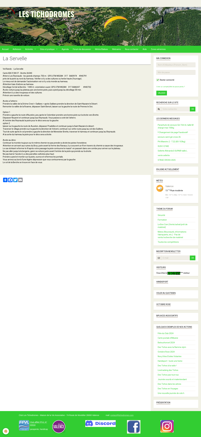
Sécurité (161, 215)
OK (192, 109)
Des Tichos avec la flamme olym (172, 347)
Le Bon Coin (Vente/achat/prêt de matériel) (172, 225)
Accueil (5, 49)
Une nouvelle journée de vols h (171, 393)
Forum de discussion (82, 49)
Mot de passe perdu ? (177, 87)
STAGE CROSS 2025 (167, 160)
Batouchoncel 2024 (166, 342)
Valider (161, 93)
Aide (145, 49)
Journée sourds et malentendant (172, 379)
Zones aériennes (158, 49)
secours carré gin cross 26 (169, 137)
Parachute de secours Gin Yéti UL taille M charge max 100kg (175, 126)
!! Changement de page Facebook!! (173, 132)
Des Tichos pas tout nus (168, 375)
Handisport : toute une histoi (170, 361)
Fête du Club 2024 (166, 333)
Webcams (116, 49)
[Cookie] (6, 431)
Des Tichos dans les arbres (169, 384)
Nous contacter (131, 49)
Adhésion (17, 49)
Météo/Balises (101, 49)
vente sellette (164, 155)
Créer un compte (162, 87)
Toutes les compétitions (168, 242)
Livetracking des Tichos (168, 370)
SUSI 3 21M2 (163, 146)
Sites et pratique (47, 49)
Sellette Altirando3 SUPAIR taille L (172, 151)
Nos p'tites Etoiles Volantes (169, 356)
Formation (162, 220)
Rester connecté (165, 80)
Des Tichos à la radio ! (167, 365)
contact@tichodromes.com (121, 415)
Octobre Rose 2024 (166, 352)
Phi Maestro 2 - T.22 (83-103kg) (171, 141)
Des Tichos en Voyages (168, 388)
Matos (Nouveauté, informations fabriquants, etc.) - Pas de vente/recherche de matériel (172, 235)
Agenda (65, 49)
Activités (29, 49)
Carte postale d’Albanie (168, 338)
